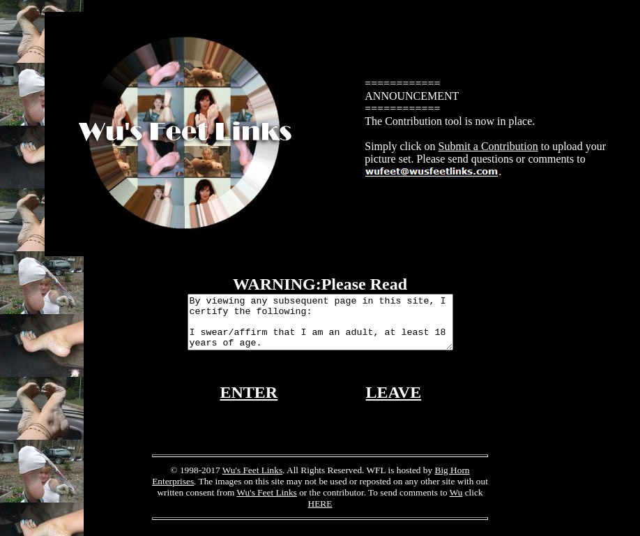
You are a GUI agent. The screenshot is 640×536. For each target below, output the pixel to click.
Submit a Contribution (488, 146)
